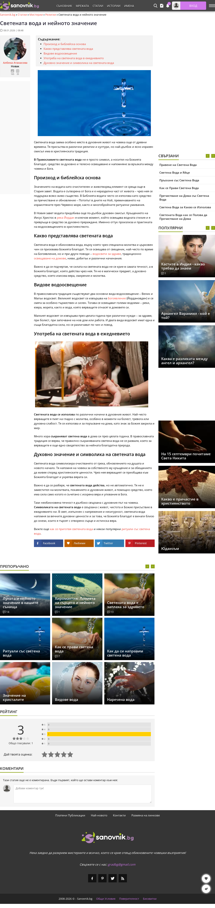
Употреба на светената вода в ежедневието (74, 58)
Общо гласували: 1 (21, 743)
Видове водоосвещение (60, 53)
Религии (50, 14)
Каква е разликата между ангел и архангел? (184, 360)
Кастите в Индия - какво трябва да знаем (183, 266)
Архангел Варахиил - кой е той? (185, 315)
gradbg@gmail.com (121, 864)
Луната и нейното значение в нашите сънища (20, 602)
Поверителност (129, 898)
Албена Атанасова (15, 62)
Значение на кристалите (14, 697)
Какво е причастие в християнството (179, 501)
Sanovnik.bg (7, 14)
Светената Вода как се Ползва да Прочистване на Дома (183, 217)
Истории (113, 6)
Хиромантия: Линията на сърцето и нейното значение (75, 602)
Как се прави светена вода (74, 649)
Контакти (119, 815)
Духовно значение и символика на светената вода (79, 63)
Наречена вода (120, 699)
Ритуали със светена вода (21, 653)
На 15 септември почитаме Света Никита (186, 456)
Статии (98, 6)
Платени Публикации (70, 815)
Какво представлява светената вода (68, 49)
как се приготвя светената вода (71, 529)
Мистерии (36, 14)
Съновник (64, 6)
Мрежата (82, 6)
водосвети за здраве (107, 254)
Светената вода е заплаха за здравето (125, 604)
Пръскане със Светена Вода (179, 180)
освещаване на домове (50, 258)
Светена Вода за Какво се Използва (185, 207)
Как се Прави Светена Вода (179, 188)
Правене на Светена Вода (178, 165)
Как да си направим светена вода (125, 653)
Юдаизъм (170, 548)
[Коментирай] (83, 794)
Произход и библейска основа (65, 44)
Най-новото (99, 815)
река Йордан (65, 217)
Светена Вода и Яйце (174, 172)
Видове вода (66, 699)
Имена (129, 6)
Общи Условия (105, 898)
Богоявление (117, 298)
